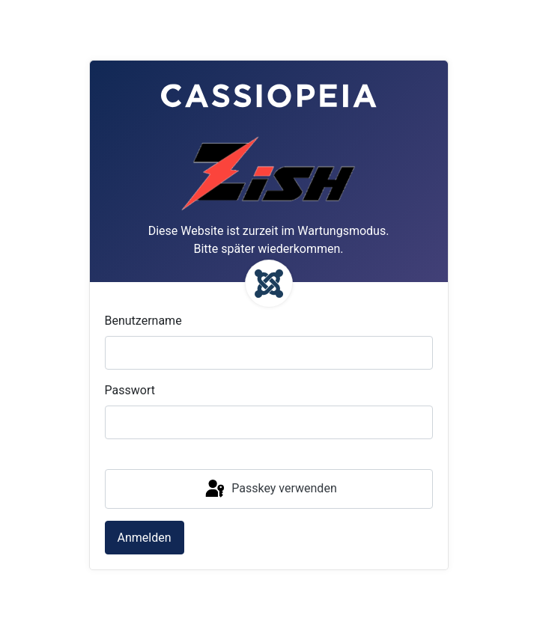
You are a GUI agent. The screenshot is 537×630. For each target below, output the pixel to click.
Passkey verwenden (269, 489)
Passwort (130, 390)
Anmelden (145, 537)
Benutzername (143, 321)
